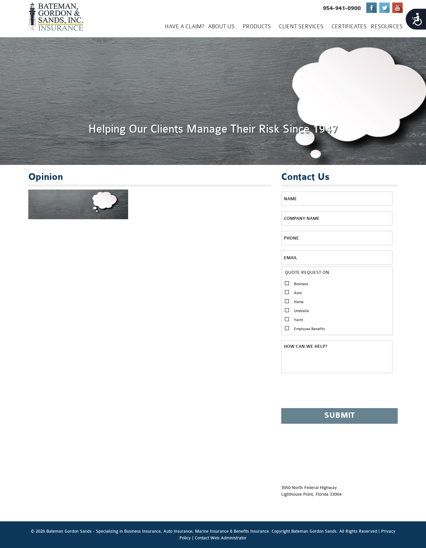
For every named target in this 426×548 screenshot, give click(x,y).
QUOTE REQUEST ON (307, 272)
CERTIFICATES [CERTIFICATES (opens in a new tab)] (349, 26)
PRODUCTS (257, 26)
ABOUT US (221, 26)
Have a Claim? (184, 26)
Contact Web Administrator (221, 537)
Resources (387, 26)
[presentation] (331, 393)
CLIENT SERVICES (301, 26)
